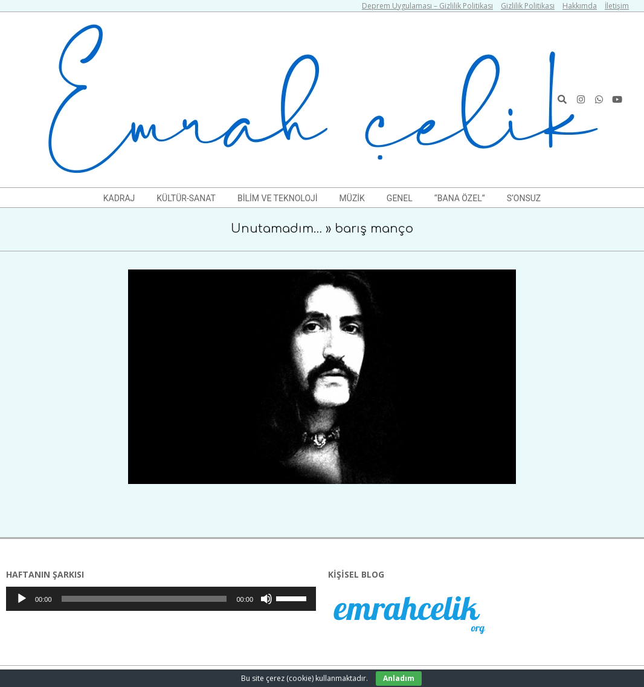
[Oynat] (22, 599)
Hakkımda (579, 6)
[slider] (144, 599)
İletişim (617, 6)
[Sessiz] (266, 599)
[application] (161, 599)
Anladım (398, 678)
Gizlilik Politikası (528, 6)
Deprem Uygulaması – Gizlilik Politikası (427, 6)
